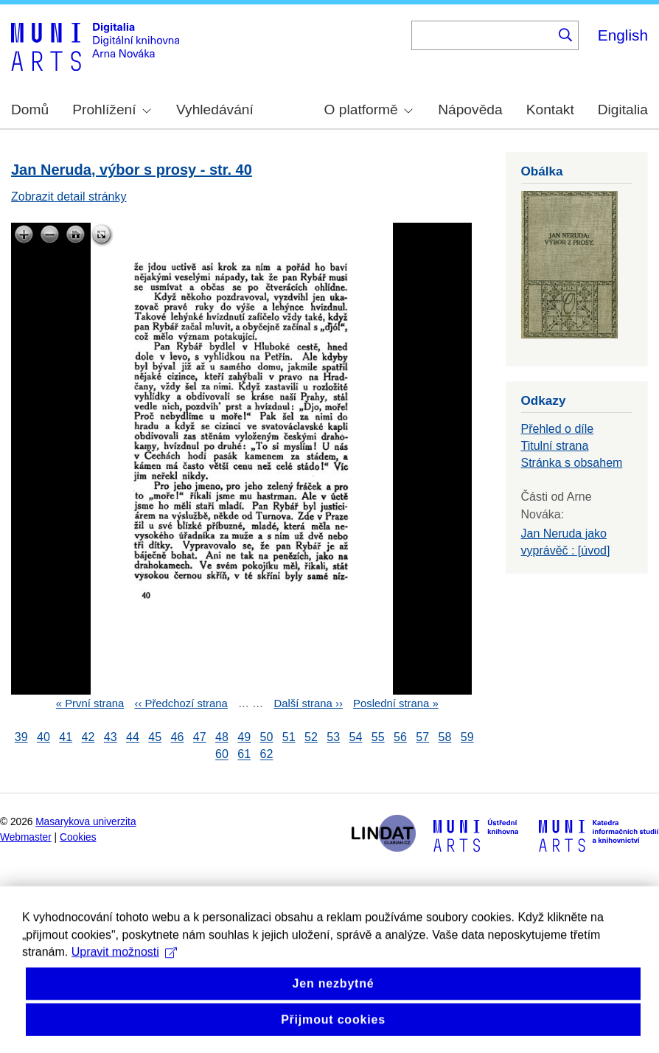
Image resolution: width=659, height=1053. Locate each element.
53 (333, 737)
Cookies (78, 837)
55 (378, 737)
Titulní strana (555, 445)
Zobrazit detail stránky (69, 196)
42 (88, 737)
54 (356, 737)
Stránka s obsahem (572, 462)
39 (21, 737)
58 (445, 737)
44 (132, 737)
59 (467, 737)
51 (289, 737)
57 (422, 737)
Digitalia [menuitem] (623, 109)
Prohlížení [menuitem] (111, 109)
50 (266, 737)
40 (43, 737)
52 (311, 737)
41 (65, 737)
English (623, 35)
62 (266, 754)
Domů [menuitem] (30, 109)
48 (222, 737)
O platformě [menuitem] (368, 109)
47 (199, 737)
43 (110, 737)
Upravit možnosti (124, 976)
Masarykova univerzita (85, 821)
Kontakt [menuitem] (550, 109)
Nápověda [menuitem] (470, 109)
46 (177, 737)
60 (222, 754)
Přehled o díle (557, 429)
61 (244, 754)
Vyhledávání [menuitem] (215, 109)
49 (244, 737)
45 (154, 737)
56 (400, 737)
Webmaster (26, 837)
